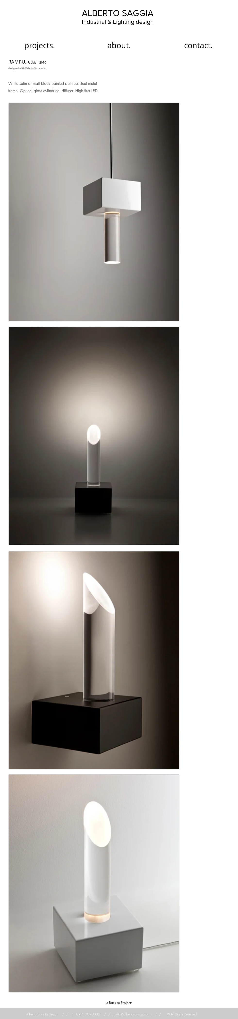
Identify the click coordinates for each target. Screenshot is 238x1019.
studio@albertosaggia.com (131, 1014)
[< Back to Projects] (119, 1003)
